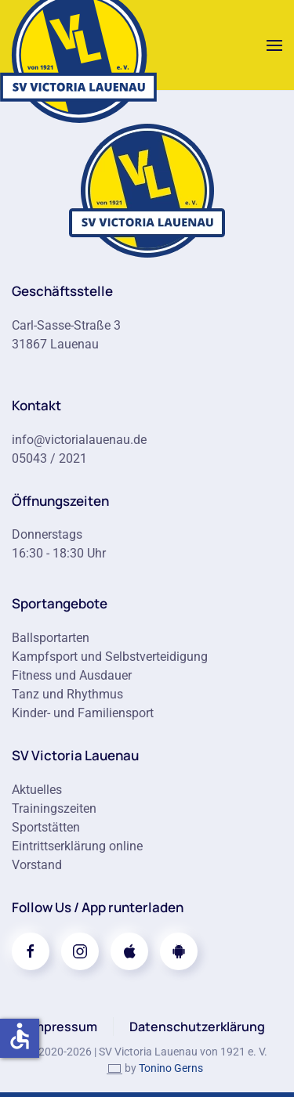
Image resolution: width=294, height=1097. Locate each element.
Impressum (63, 1026)
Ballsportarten (50, 637)
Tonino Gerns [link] (171, 1068)
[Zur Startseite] (147, 189)
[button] (274, 45)
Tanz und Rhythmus (67, 694)
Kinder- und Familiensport (83, 712)
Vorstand (37, 864)
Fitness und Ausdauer (72, 675)
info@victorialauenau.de (79, 439)
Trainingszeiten (54, 808)
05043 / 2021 (49, 458)
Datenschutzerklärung (197, 1026)
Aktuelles (37, 789)
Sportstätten (46, 827)
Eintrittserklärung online (77, 846)
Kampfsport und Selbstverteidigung (110, 656)
